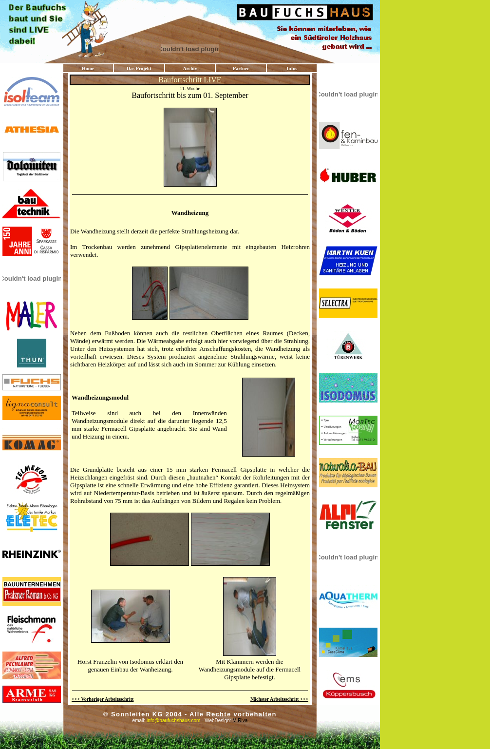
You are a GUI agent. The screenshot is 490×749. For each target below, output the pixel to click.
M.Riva (270, 720)
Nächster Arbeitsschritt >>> (279, 699)
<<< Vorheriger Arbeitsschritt (102, 699)
